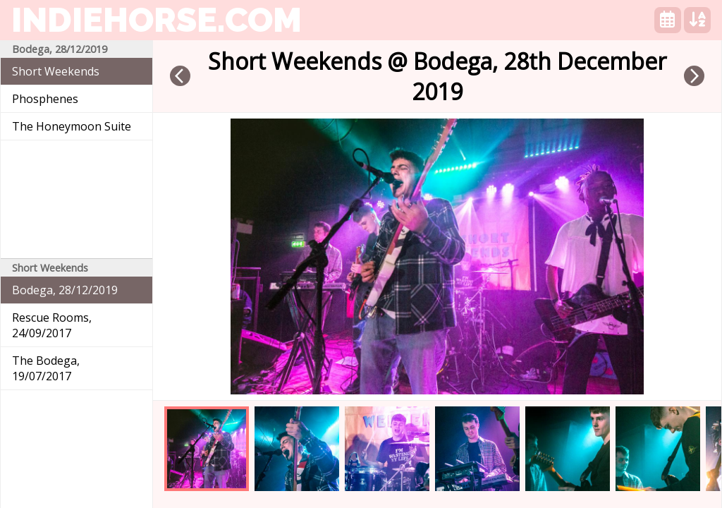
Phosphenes (45, 99)
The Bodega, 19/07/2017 (46, 368)
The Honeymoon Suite (71, 126)
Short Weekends (55, 71)
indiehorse (156, 20)
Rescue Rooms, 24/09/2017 (52, 325)
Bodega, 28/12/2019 (65, 290)
